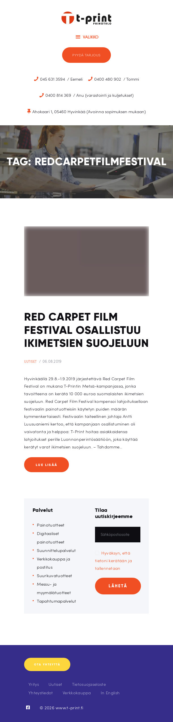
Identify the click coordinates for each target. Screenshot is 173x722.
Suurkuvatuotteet (54, 575)
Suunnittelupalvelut (56, 550)
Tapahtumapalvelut (56, 601)
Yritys (33, 684)
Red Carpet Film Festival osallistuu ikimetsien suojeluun (86, 330)
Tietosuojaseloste (89, 684)
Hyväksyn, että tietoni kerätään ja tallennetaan (113, 560)
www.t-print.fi (69, 707)
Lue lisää (47, 465)
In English (110, 692)
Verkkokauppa (77, 692)
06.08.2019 (52, 361)
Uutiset (30, 361)
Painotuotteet (50, 525)
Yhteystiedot (40, 692)
